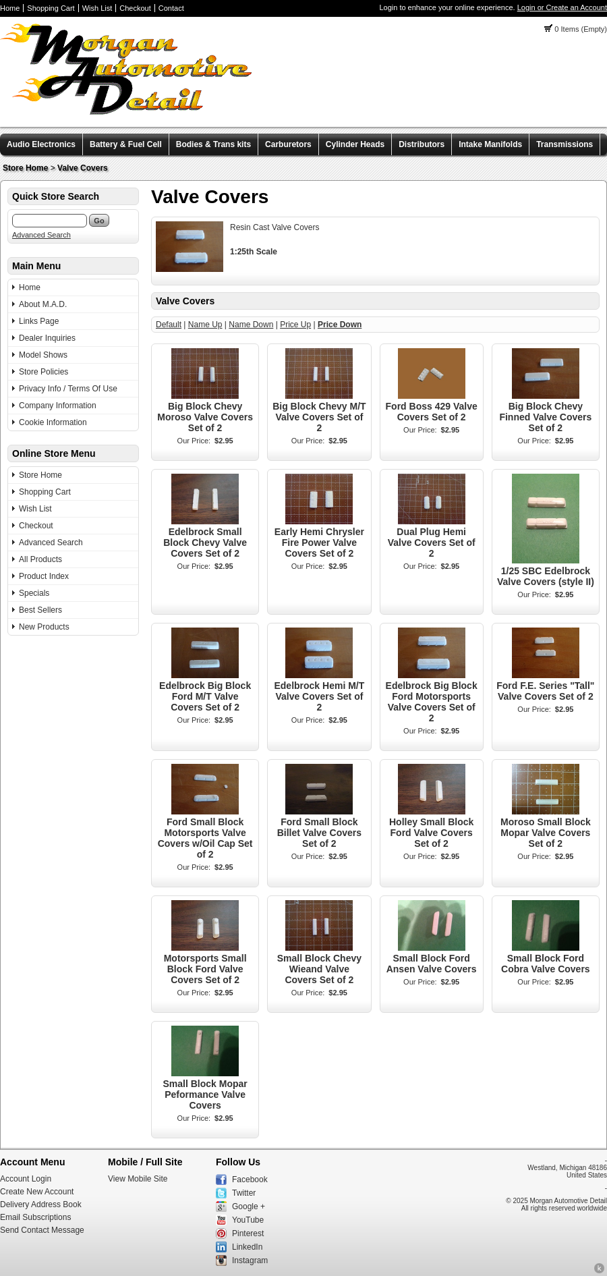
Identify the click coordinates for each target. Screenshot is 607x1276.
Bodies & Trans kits (213, 144)
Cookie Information (53, 422)
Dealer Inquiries (47, 338)
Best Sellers (40, 610)
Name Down (251, 324)
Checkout (134, 8)
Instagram (250, 1260)
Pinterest (248, 1233)
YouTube (248, 1220)
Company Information (57, 405)
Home (10, 8)
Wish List (97, 8)
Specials (34, 593)
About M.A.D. (43, 304)
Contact (171, 8)
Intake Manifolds (490, 144)
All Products (40, 559)
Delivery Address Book (41, 1204)
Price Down (340, 324)
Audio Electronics (41, 144)
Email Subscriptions (35, 1217)
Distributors (421, 144)
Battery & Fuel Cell (126, 144)
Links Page (39, 321)
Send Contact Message (42, 1230)
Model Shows (43, 355)
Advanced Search (41, 235)
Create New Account (37, 1191)
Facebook (250, 1179)
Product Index (44, 576)
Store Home (25, 168)
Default (168, 324)
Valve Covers (82, 168)
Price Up (295, 324)
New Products (44, 627)
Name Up (205, 324)
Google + (248, 1206)
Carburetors (288, 144)
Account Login (25, 1179)
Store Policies (43, 372)
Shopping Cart (50, 8)
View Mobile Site (138, 1179)
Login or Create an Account (562, 7)
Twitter (244, 1193)
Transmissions (564, 144)
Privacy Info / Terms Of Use (68, 388)
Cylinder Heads (355, 144)
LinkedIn (247, 1247)
